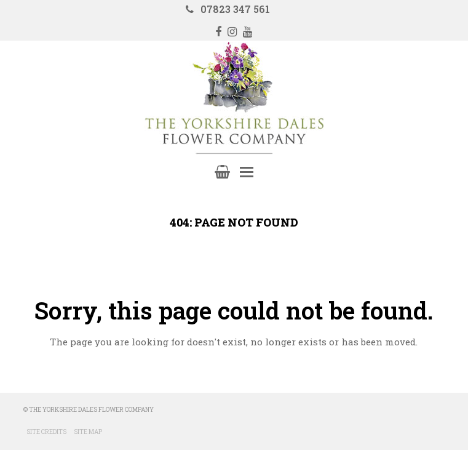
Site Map (88, 432)
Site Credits (46, 432)
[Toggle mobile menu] (246, 172)
